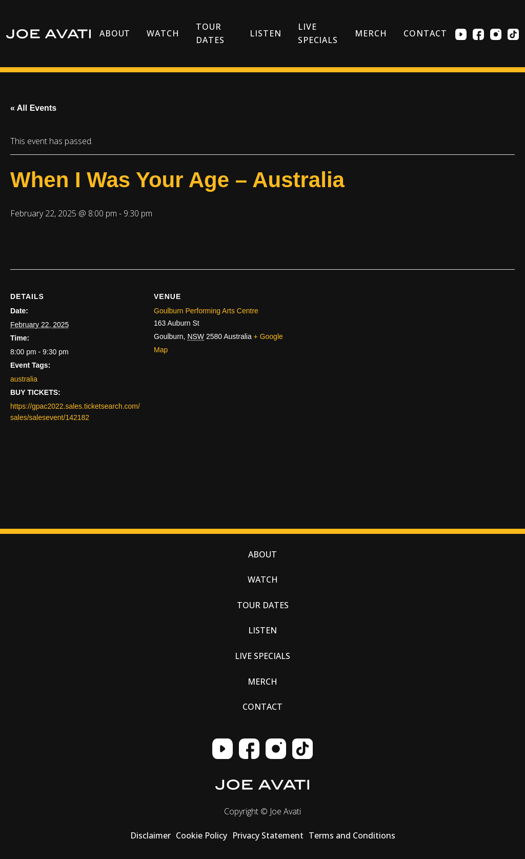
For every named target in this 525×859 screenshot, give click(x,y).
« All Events (33, 108)
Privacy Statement (268, 835)
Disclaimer (150, 835)
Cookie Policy (201, 835)
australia (23, 379)
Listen (265, 33)
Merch (371, 33)
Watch (163, 33)
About (115, 33)
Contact (425, 33)
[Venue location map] (399, 376)
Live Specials (318, 33)
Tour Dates (210, 33)
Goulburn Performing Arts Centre (206, 311)
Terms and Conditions (352, 835)
